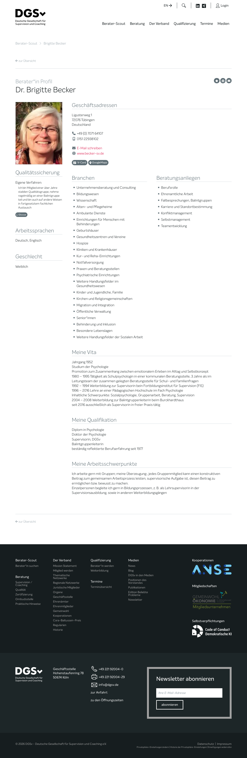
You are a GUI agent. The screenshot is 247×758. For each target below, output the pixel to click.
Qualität (20, 589)
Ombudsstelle (24, 599)
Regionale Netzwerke (66, 582)
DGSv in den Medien (141, 575)
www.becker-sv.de (90, 153)
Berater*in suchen (27, 566)
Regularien (59, 625)
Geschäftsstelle (63, 597)
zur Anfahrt (99, 692)
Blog (131, 570)
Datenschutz (205, 744)
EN (168, 5)
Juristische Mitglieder (66, 587)
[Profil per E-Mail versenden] (229, 80)
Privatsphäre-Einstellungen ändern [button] (153, 747)
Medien (223, 23)
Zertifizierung (24, 594)
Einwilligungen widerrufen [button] (220, 747)
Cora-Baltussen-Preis (67, 620)
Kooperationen (62, 615)
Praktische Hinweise (28, 604)
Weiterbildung (99, 570)
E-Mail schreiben (89, 148)
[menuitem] (114, 26)
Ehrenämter (61, 601)
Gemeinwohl (61, 611)
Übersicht (25, 61)
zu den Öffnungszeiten (107, 700)
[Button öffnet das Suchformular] (184, 5)
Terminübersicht (101, 587)
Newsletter (135, 599)
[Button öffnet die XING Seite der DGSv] (206, 5)
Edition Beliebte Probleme (138, 594)
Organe (58, 592)
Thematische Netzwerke (61, 577)
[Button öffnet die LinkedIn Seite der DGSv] (196, 5)
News (131, 566)
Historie (58, 629)
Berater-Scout (113, 23)
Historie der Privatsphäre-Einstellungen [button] (188, 747)
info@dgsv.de (108, 685)
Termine (206, 23)
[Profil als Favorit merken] (217, 80)
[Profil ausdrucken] (223, 80)
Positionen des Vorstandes (137, 581)
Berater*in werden (102, 566)
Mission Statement (65, 566)
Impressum (224, 744)
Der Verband (159, 23)
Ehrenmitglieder (63, 606)
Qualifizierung (185, 23)
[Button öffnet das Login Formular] (222, 5)
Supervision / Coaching (23, 584)
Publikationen (136, 587)
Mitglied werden (63, 570)
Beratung (137, 23)
